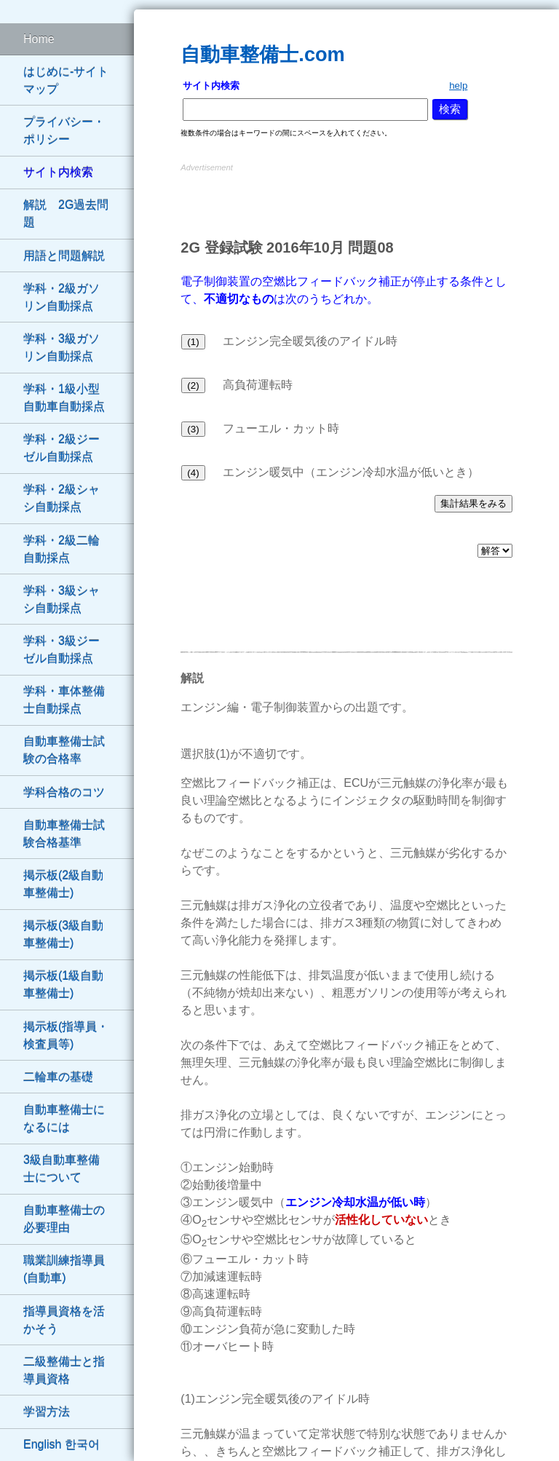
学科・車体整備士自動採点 (64, 700)
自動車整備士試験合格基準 (64, 834)
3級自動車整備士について (61, 1169)
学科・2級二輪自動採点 (61, 549)
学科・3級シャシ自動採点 (61, 599)
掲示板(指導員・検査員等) (65, 1035)
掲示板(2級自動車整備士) (63, 884)
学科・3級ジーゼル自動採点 (61, 650)
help (458, 85)
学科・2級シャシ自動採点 (61, 498)
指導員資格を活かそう (64, 1320)
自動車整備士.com (262, 54)
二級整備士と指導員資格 (64, 1370)
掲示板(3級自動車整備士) (63, 934)
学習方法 (46, 1412)
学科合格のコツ (64, 792)
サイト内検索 (58, 172)
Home (39, 39)
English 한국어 (61, 1444)
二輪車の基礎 (58, 1077)
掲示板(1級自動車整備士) (63, 984)
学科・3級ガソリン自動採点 (61, 348)
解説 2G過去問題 (65, 214)
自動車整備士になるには (64, 1118)
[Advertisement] (346, 197)
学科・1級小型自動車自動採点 (64, 398)
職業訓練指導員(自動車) (64, 1269)
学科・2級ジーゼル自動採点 (61, 448)
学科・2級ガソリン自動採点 (61, 297)
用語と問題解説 (64, 256)
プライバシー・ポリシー (64, 131)
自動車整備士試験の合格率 (64, 750)
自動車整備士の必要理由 (64, 1219)
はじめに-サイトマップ (65, 80)
